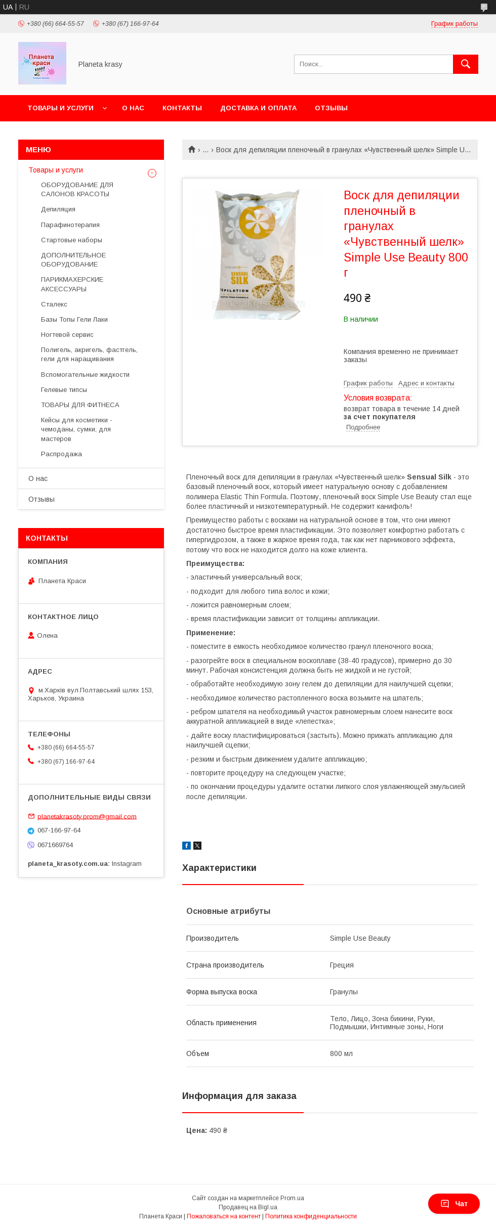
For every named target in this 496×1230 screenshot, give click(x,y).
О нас (133, 108)
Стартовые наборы (71, 240)
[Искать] (465, 64)
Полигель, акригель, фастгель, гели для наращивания (89, 354)
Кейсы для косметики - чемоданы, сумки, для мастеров (76, 429)
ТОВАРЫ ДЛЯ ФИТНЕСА (80, 405)
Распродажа (61, 454)
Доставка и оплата (258, 108)
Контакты (182, 108)
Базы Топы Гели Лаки (74, 319)
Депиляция (58, 209)
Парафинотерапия (70, 225)
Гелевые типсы (64, 389)
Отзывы (331, 108)
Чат (454, 1203)
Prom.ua (292, 1198)
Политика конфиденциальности (311, 1216)
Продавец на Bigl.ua (248, 1207)
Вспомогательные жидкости (85, 374)
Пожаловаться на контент (224, 1216)
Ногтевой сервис (67, 334)
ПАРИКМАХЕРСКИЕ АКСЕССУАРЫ (72, 284)
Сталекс (54, 304)
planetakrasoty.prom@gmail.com (87, 816)
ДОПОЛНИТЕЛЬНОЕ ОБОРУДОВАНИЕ (73, 259)
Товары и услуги (60, 108)
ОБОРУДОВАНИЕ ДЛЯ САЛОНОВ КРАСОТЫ (77, 189)
